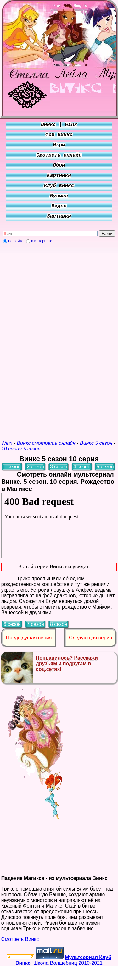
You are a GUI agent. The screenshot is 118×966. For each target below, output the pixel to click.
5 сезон (105, 466)
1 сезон (12, 466)
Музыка (59, 196)
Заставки (59, 216)
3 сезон (58, 466)
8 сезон (58, 624)
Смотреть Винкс (20, 939)
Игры (59, 145)
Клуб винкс (59, 186)
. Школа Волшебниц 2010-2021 (63, 960)
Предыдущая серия (29, 637)
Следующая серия (90, 637)
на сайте (15, 241)
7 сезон (35, 624)
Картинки (59, 176)
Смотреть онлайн (58, 155)
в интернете (41, 241)
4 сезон (82, 466)
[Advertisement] (59, 339)
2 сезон (35, 466)
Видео (58, 206)
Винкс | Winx (59, 125)
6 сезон (12, 624)
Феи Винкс (58, 135)
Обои (59, 165)
